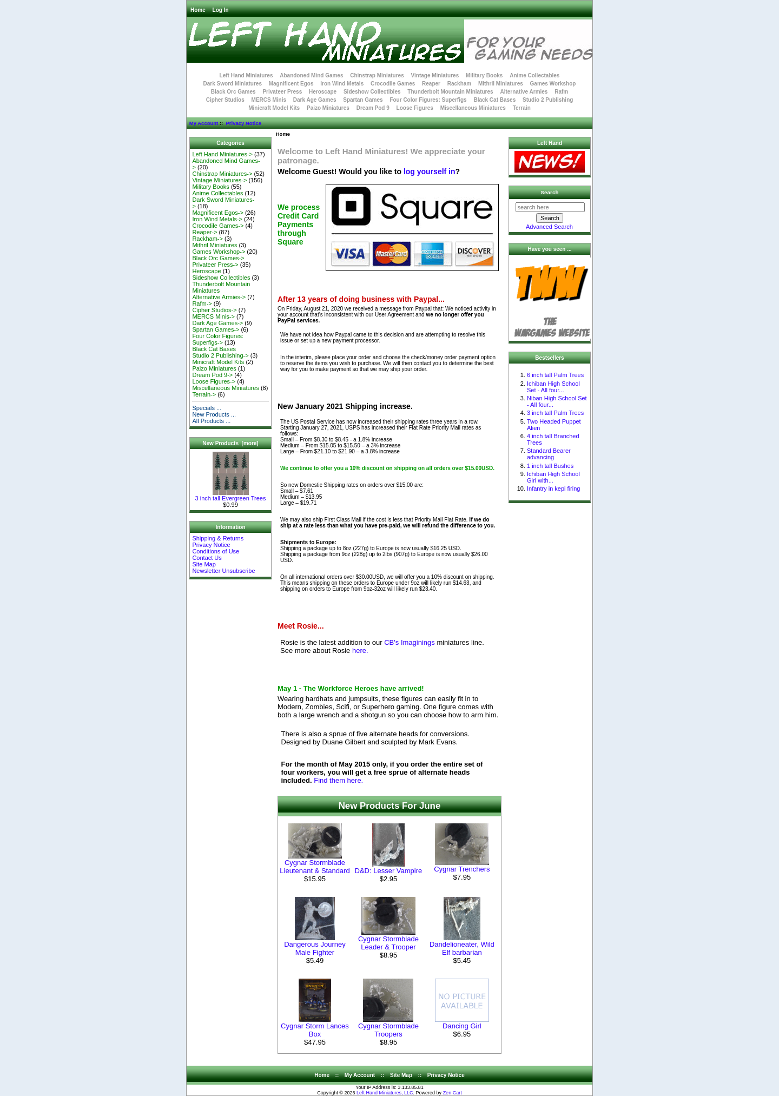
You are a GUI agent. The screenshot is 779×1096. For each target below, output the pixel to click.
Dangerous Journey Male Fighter (314, 948)
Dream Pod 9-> (212, 375)
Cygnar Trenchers (462, 869)
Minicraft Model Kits (274, 108)
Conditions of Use (215, 551)
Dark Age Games (314, 100)
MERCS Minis (269, 100)
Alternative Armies (523, 92)
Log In (221, 10)
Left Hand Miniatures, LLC (385, 1092)
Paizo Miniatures (328, 108)
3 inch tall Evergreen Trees (230, 495)
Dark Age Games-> (217, 323)
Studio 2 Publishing (548, 100)
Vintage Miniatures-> (219, 180)
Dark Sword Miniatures (232, 84)
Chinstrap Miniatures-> (222, 173)
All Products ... (211, 421)
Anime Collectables (534, 75)
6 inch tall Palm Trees (555, 375)
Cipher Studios (225, 100)
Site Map (203, 564)
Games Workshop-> (218, 251)
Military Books (484, 75)
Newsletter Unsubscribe (223, 570)
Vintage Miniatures (435, 75)
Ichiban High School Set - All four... (553, 386)
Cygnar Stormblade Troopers (388, 1030)
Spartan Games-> (215, 329)
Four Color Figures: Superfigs (428, 100)
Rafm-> (202, 303)
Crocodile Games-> (217, 225)
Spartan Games (362, 100)
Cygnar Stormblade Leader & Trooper (388, 943)
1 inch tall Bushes (550, 466)
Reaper (431, 84)
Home (198, 10)
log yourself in (429, 171)
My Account (203, 123)
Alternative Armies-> (219, 297)
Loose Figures (415, 108)
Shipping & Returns (217, 538)
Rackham (459, 84)
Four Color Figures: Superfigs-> (217, 339)
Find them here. (338, 780)
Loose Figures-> (213, 381)
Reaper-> (204, 232)
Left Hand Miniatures (246, 75)
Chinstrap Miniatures (377, 75)
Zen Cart (452, 1092)
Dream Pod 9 (373, 108)
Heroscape (322, 92)
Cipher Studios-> (214, 310)
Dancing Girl (462, 1026)
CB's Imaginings (409, 642)
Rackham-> (207, 238)
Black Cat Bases (494, 100)
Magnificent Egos (291, 84)
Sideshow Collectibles (372, 92)
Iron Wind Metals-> (217, 219)
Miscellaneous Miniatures (473, 108)
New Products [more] (230, 443)
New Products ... (214, 414)
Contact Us (206, 557)
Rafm (561, 92)
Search (550, 192)
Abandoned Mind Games (311, 75)
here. (360, 650)
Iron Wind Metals (342, 84)
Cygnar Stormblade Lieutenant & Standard (314, 867)
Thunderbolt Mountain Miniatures (450, 92)
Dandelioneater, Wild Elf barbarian (462, 948)
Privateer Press (282, 92)
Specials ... (206, 408)
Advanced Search (549, 226)
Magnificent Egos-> (217, 212)
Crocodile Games (393, 84)
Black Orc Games (233, 92)
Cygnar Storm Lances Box (315, 1030)
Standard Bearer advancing (549, 453)
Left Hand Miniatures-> (222, 154)
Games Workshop (553, 84)
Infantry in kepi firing (553, 488)
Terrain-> (204, 394)
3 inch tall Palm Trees (555, 413)
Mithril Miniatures (500, 84)
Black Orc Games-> (218, 258)
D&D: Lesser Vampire (388, 871)
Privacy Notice (243, 123)
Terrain (522, 108)
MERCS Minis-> (213, 316)
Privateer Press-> (215, 264)
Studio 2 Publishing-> (220, 355)
